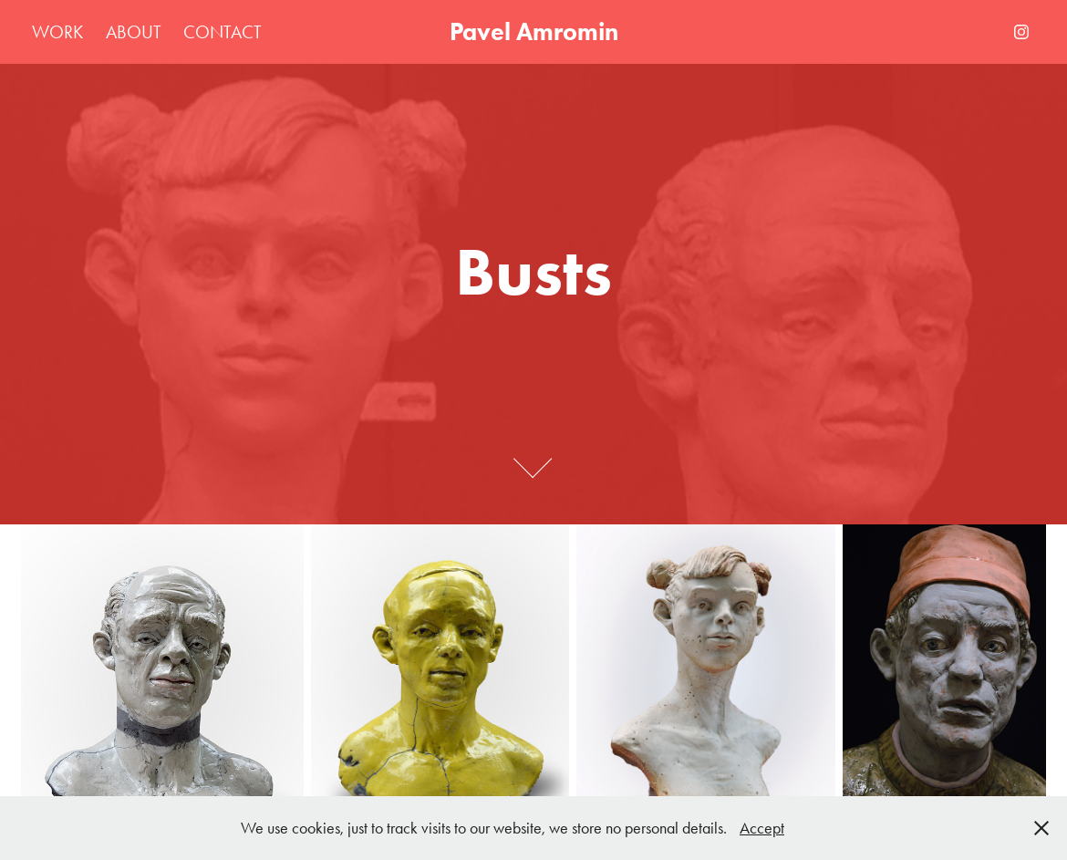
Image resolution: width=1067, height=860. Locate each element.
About (133, 32)
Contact (222, 32)
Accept (762, 828)
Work (57, 32)
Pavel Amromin (534, 31)
